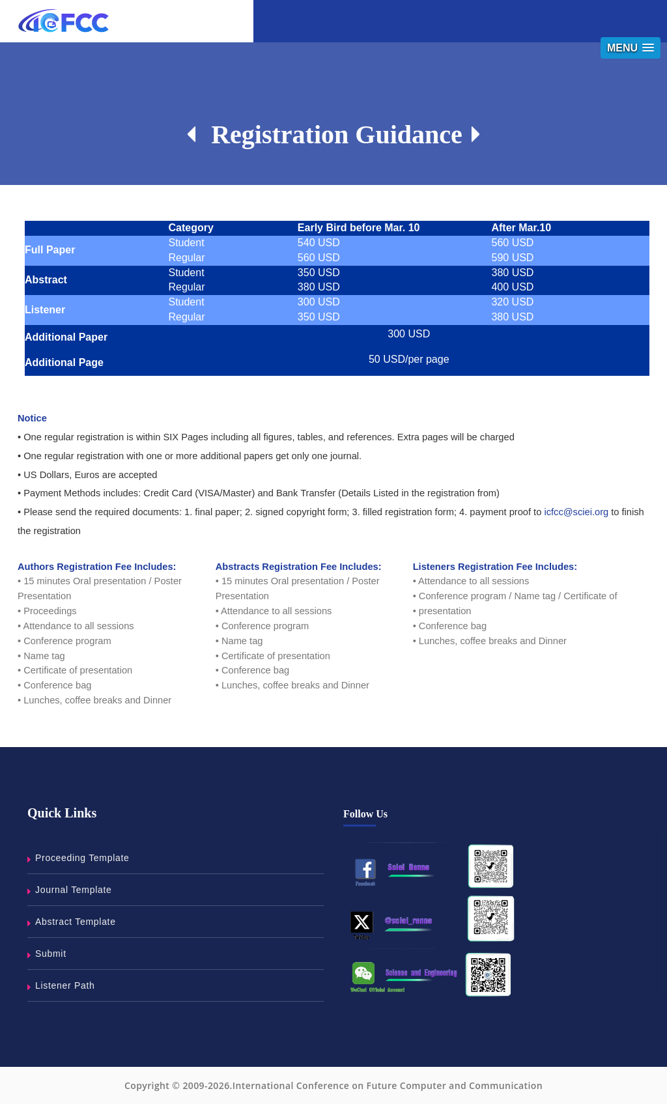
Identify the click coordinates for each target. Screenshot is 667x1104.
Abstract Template (75, 921)
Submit (50, 953)
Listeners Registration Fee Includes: (495, 566)
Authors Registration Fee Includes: (97, 566)
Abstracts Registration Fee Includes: (299, 566)
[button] (630, 48)
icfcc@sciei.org (576, 512)
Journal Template (73, 890)
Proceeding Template (82, 858)
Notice (32, 418)
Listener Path (65, 985)
